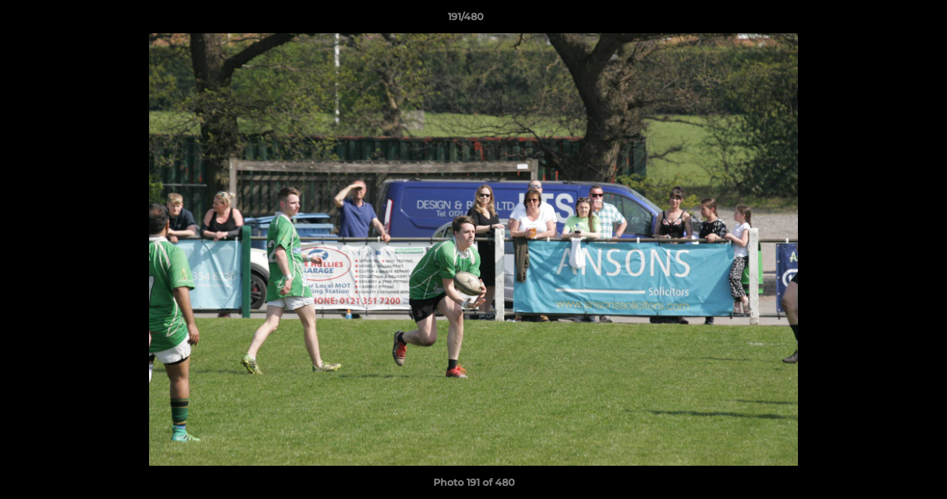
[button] (888, 20)
